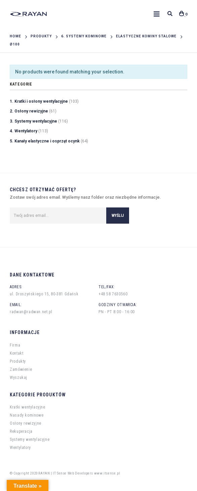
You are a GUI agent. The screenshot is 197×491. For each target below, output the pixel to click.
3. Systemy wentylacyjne (33, 121)
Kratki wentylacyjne (27, 407)
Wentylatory (20, 447)
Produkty (18, 361)
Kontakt (16, 353)
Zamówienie (21, 369)
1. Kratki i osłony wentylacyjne (39, 101)
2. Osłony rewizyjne (29, 111)
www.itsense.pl (107, 473)
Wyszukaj (18, 377)
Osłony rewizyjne (25, 423)
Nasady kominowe (26, 415)
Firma (15, 345)
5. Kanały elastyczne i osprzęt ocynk (45, 141)
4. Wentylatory (23, 131)
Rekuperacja (21, 431)
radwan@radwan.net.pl (31, 311)
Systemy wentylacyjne (29, 439)
